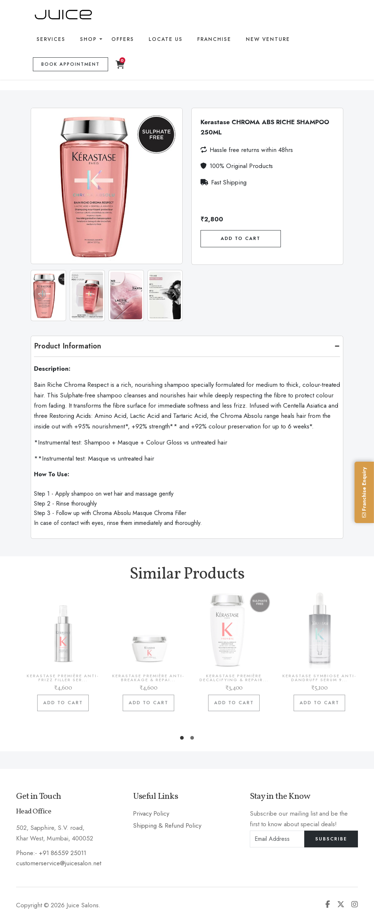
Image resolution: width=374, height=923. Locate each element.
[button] (173, 294)
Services (51, 39)
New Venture (268, 39)
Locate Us (166, 39)
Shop (88, 39)
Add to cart (68, 702)
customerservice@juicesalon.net (58, 863)
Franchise (214, 39)
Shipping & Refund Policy (167, 825)
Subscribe (331, 839)
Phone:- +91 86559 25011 (51, 852)
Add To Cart (240, 238)
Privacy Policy (151, 813)
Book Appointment (70, 64)
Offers (122, 39)
